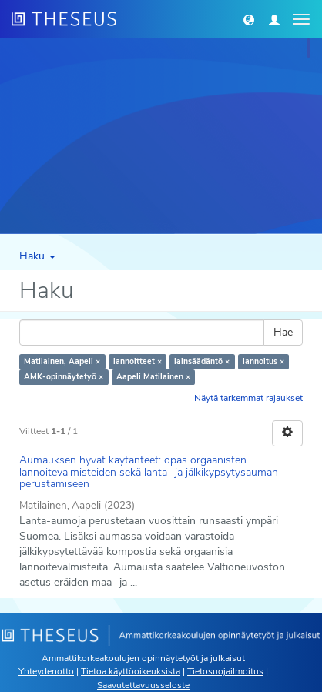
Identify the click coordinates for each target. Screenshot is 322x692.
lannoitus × (263, 361)
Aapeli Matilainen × (153, 377)
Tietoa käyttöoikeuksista (130, 671)
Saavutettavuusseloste (143, 685)
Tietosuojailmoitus (225, 671)
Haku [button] (37, 256)
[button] (249, 19)
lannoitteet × (137, 361)
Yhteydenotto (46, 671)
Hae (283, 332)
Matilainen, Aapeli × (62, 361)
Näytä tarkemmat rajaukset (248, 398)
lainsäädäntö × (202, 361)
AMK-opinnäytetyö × (63, 377)
